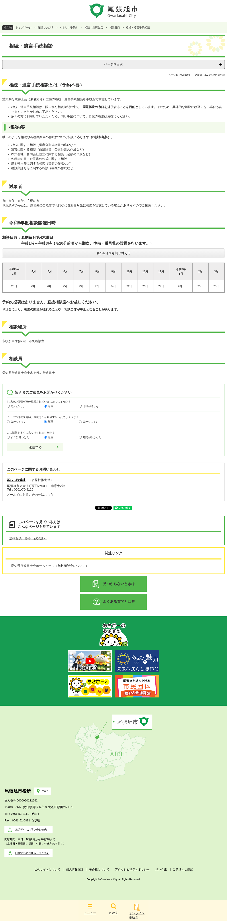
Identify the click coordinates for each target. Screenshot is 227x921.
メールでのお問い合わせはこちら (30, 494)
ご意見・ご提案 (183, 869)
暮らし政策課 (16, 480)
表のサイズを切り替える (113, 253)
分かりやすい (19, 421)
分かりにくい (91, 421)
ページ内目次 (113, 64)
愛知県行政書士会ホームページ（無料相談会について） (50, 566)
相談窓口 (114, 27)
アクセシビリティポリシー (132, 869)
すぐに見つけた (20, 437)
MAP (45, 791)
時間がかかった (92, 437)
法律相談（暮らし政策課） (28, 538)
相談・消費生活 (93, 27)
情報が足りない (92, 406)
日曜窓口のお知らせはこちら (32, 853)
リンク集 (161, 869)
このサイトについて (47, 869)
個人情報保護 (74, 869)
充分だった (17, 406)
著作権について (99, 869)
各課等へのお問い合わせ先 (31, 829)
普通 (50, 406)
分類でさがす (46, 27)
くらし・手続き (69, 27)
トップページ (23, 27)
